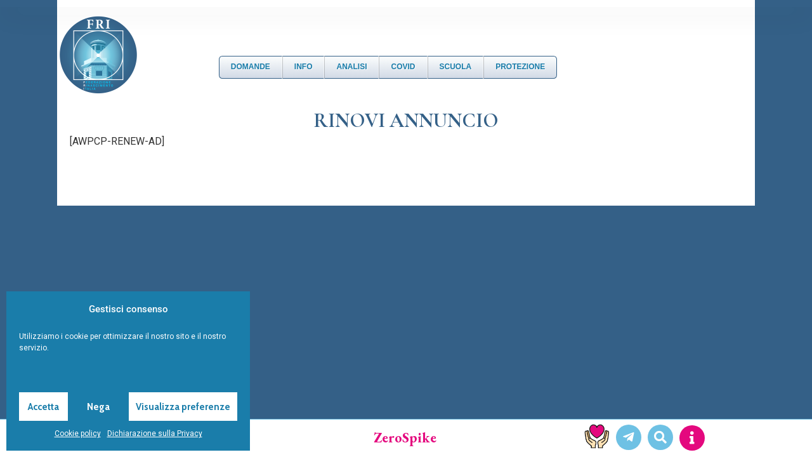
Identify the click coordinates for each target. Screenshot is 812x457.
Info (303, 66)
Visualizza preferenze (183, 407)
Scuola (456, 66)
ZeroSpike (405, 437)
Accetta (43, 407)
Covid (403, 66)
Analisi (351, 66)
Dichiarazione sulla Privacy (154, 433)
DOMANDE (250, 66)
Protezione (520, 66)
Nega (98, 407)
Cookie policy (78, 433)
